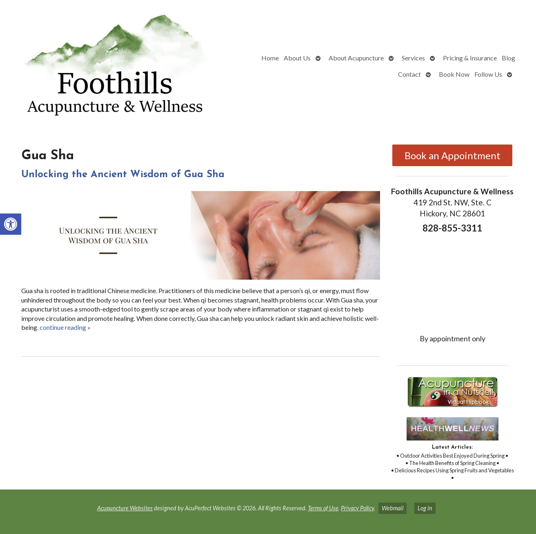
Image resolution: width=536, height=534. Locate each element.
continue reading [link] (65, 327)
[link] (10, 224)
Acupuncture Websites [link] (125, 508)
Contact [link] (409, 74)
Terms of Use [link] (323, 508)
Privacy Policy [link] (357, 508)
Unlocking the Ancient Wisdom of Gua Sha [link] (123, 175)
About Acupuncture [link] (356, 58)
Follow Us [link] (488, 74)
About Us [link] (297, 58)
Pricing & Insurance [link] (470, 58)
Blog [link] (508, 58)
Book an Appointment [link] (452, 155)
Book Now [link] (454, 74)
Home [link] (270, 58)
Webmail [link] (392, 508)
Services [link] (413, 58)
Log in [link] (425, 508)
